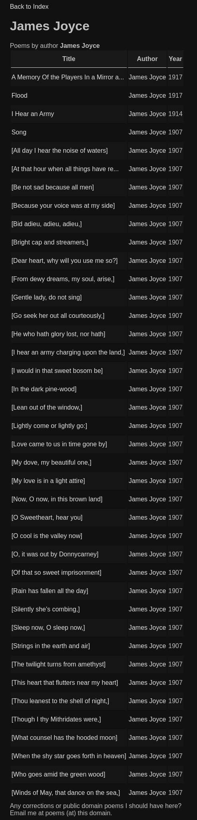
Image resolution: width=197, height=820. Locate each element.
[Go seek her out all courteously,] (58, 315)
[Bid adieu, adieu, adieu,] (47, 224)
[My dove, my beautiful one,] (52, 462)
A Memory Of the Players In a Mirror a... (68, 77)
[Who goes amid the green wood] (58, 774)
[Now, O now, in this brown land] (57, 499)
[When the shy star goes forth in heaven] (69, 756)
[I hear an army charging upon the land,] (68, 352)
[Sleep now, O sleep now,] (48, 627)
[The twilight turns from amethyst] (59, 664)
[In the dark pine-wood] (44, 389)
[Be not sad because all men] (53, 187)
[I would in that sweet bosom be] (57, 370)
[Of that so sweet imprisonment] (56, 572)
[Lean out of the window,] (47, 407)
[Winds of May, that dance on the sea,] (66, 792)
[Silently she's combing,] (46, 609)
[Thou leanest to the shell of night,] (60, 701)
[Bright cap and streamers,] (50, 242)
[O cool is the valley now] (47, 535)
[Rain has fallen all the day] (50, 590)
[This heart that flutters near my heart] (65, 682)
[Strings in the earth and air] (51, 646)
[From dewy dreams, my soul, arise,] (63, 279)
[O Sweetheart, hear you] (47, 517)
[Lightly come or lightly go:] (49, 425)
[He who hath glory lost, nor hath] (58, 334)
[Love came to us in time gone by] (59, 444)
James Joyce (147, 77)
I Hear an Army (33, 113)
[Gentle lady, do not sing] (47, 297)
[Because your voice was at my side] (63, 205)
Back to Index (29, 6)
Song (19, 132)
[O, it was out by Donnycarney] (55, 554)
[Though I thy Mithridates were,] (56, 719)
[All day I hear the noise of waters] (60, 150)
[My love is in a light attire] (48, 480)
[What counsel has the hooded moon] (64, 737)
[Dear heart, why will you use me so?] (65, 260)
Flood (20, 95)
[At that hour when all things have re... (65, 169)
